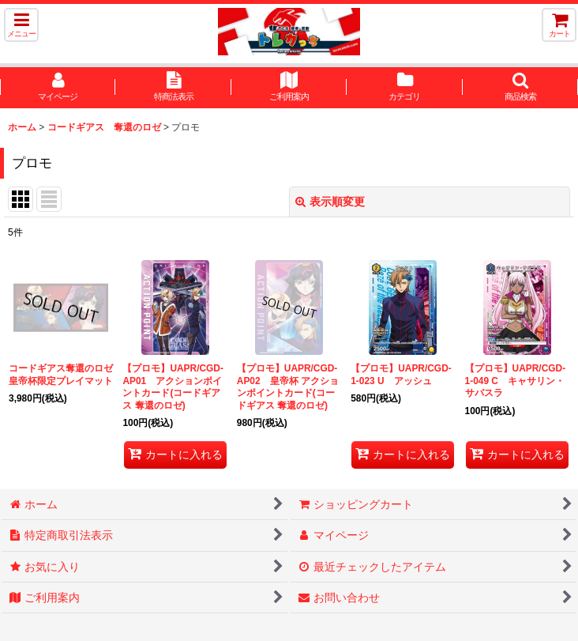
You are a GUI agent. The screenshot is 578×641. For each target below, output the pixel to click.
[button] (21, 25)
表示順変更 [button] (330, 201)
